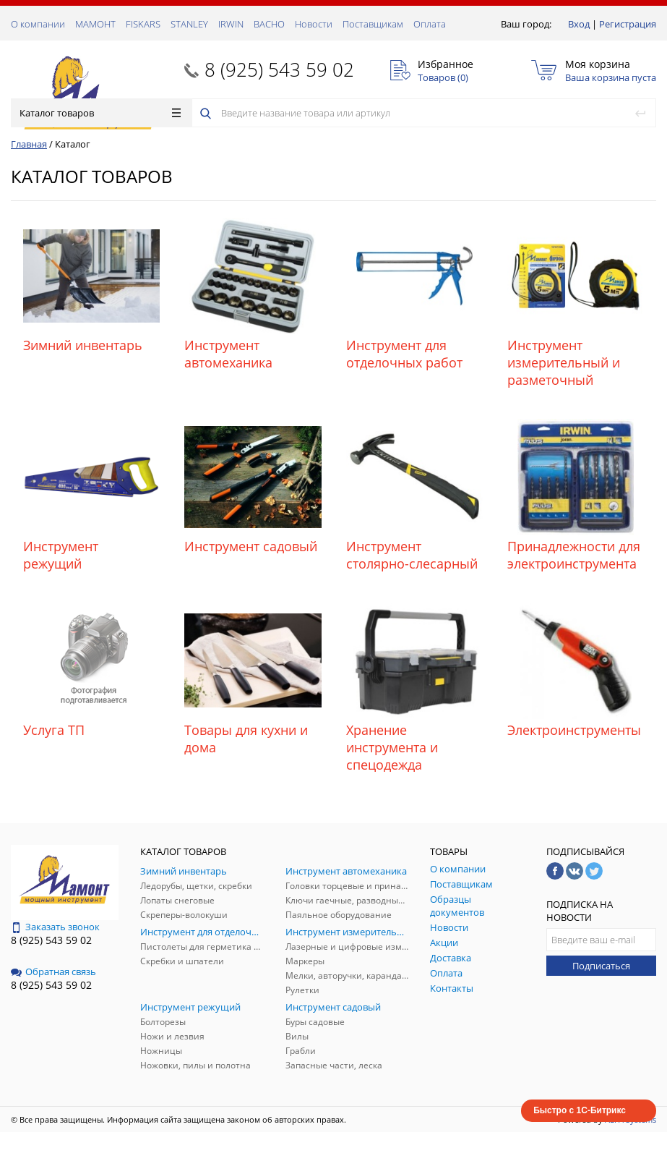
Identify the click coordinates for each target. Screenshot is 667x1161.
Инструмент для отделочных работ (404, 353)
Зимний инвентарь (82, 345)
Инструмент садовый (250, 546)
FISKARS (143, 23)
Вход (579, 23)
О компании (38, 23)
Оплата (429, 23)
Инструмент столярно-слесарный (412, 554)
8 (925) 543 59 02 (279, 69)
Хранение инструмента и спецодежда (392, 747)
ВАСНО (269, 23)
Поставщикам (373, 23)
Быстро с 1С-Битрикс (579, 1110)
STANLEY (189, 23)
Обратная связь (53, 971)
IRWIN (231, 23)
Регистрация (627, 23)
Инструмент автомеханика (228, 353)
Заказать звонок (55, 926)
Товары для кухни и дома (246, 738)
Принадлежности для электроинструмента (573, 554)
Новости (313, 23)
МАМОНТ (95, 23)
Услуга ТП (54, 730)
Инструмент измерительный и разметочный (563, 362)
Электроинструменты (574, 730)
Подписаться (601, 965)
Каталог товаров (100, 112)
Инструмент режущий (60, 554)
